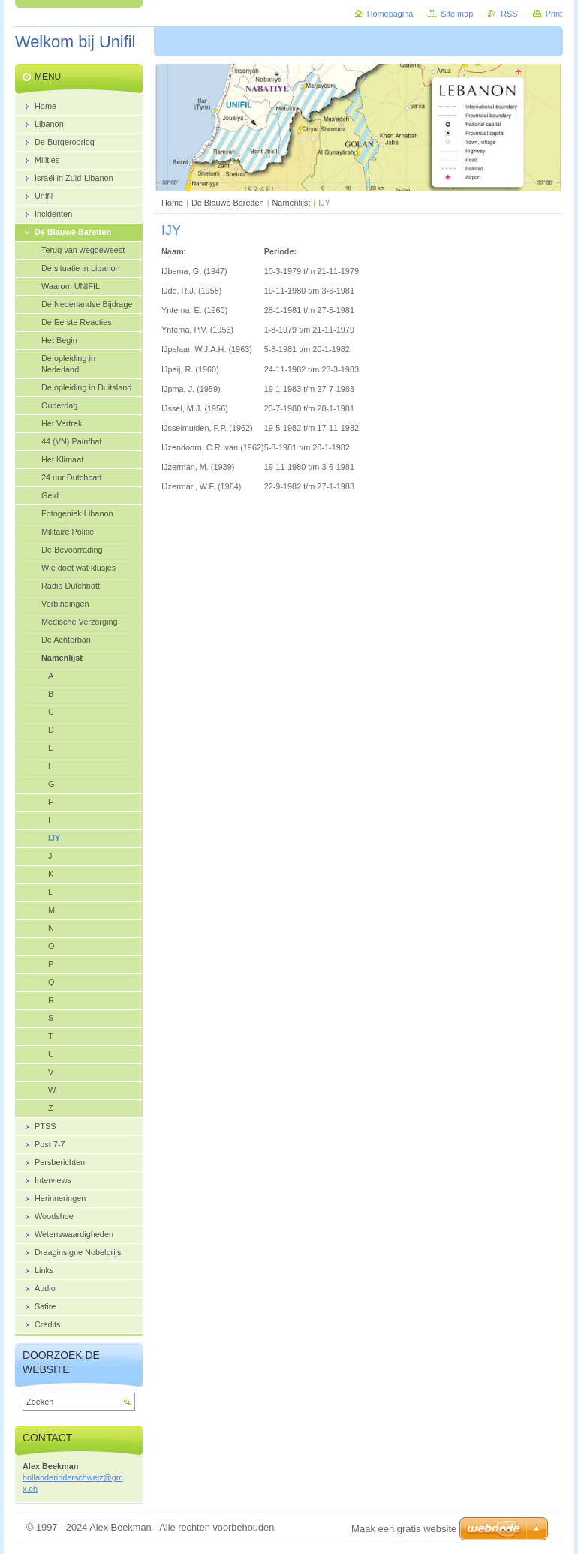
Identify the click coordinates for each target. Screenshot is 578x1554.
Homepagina (390, 13)
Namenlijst (291, 202)
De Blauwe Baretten (227, 202)
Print (554, 13)
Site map (457, 13)
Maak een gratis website (403, 1528)
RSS (509, 13)
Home (172, 202)
